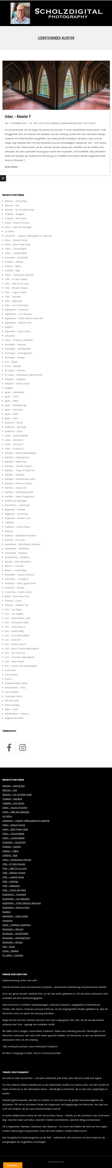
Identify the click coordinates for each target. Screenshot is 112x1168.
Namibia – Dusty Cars (16, 487)
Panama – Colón (13, 600)
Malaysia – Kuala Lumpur (17, 383)
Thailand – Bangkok (15, 214)
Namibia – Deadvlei (14, 474)
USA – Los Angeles (14, 613)
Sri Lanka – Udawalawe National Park (23, 374)
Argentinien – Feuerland (16, 309)
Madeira (9, 327)
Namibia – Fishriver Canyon (18, 483)
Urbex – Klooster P (18, 116)
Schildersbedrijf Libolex (16, 683)
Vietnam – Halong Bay (16, 201)
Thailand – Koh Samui (16, 218)
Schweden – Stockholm (16, 257)
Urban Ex (55, 123)
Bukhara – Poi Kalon (15, 539)
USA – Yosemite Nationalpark (19, 657)
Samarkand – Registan (16, 552)
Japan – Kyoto (12, 413)
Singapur (9, 387)
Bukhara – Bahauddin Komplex (20, 535)
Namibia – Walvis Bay (15, 461)
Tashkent (9, 522)
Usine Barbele (12, 691)
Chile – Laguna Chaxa (15, 292)
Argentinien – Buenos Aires (18, 322)
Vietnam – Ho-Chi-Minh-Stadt (19, 209)
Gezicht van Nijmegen (16, 500)
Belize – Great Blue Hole (17, 596)
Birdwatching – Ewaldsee (17, 557)
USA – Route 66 (12, 639)
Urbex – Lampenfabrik (16, 253)
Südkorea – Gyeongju (15, 426)
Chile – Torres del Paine (16, 305)
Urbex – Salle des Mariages (18, 227)
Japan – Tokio (11, 396)
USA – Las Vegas (13, 609)
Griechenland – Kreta (15, 687)
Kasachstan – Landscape (17, 505)
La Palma (9, 231)
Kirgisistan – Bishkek (15, 509)
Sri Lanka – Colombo (15, 370)
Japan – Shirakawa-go (15, 405)
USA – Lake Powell (14, 661)
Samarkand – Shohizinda (17, 548)
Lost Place (43, 123)
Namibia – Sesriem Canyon (18, 466)
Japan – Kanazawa (14, 409)
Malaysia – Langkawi (15, 379)
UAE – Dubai (11, 361)
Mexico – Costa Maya (16, 570)
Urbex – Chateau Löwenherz (19, 340)
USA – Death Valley (14, 631)
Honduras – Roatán (14, 587)
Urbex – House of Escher (17, 222)
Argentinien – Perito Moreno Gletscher (24, 318)
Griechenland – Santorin (17, 713)
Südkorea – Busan (14, 422)
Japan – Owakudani (14, 392)
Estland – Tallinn (13, 266)
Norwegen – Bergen (15, 357)
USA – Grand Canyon (15, 644)
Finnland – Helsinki (14, 261)
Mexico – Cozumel (14, 565)
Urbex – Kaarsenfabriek (16, 435)
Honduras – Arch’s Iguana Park (20, 583)
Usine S (8, 678)
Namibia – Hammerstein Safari (20, 479)
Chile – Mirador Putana (16, 287)
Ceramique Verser (13, 696)
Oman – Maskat (13, 366)
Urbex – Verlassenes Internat (19, 274)
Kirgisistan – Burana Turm (18, 518)
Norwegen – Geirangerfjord (18, 353)
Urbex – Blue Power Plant (17, 244)
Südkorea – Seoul (13, 431)
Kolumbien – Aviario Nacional (19, 574)
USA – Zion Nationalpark (17, 635)
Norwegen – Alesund (15, 344)
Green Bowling (12, 704)
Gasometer (10, 670)
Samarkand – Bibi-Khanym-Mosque (22, 544)
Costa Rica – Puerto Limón (18, 592)
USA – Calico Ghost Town (17, 618)
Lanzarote (10, 335)
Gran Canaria (11, 674)
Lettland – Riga (12, 270)
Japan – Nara (11, 418)
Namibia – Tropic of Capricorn (20, 470)
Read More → (12, 166)
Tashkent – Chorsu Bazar (17, 526)
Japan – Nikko (11, 400)
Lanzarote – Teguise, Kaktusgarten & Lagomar (28, 235)
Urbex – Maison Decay (16, 240)
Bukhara (9, 531)
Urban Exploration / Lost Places (78, 123)
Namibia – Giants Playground (19, 496)
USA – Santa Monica (15, 626)
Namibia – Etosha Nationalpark (20, 452)
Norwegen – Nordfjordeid (18, 348)
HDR (35, 123)
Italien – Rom (11, 709)
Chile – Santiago (13, 296)
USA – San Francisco (15, 652)
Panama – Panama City (16, 605)
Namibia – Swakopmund (17, 457)
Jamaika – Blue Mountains (18, 561)
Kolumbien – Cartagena (16, 578)
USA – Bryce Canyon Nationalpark (22, 648)
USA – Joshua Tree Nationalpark (21, 665)
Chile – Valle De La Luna (17, 283)
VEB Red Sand (12, 700)
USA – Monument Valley (17, 622)
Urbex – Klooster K (14, 439)
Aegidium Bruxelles (14, 718)
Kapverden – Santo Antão (17, 331)
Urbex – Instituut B (14, 448)
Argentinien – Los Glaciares (18, 313)
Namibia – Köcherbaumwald (19, 492)
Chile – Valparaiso (13, 300)
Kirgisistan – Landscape (16, 513)
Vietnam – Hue (12, 205)
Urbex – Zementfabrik (16, 248)
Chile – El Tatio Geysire (16, 279)
